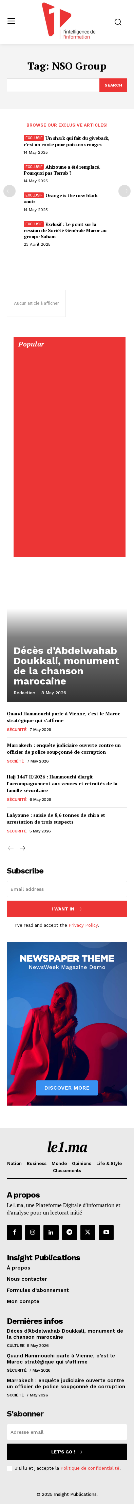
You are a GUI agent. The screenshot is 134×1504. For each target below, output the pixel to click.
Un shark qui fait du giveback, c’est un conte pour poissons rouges (66, 141)
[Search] (113, 85)
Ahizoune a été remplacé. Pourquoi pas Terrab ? (62, 170)
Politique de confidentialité (89, 1468)
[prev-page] (9, 191)
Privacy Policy (83, 925)
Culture (16, 1345)
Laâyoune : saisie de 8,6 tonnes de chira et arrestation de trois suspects (56, 818)
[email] (67, 889)
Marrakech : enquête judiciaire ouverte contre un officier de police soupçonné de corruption (64, 748)
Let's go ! (67, 1452)
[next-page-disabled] (124, 191)
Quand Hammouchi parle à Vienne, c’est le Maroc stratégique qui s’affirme (61, 1359)
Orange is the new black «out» (61, 198)
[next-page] (22, 848)
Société (15, 761)
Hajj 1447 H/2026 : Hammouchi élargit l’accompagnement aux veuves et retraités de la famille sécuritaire (62, 783)
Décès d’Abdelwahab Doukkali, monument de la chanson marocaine (66, 665)
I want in (67, 909)
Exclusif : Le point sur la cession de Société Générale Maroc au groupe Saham (65, 230)
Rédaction (24, 692)
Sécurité (16, 729)
